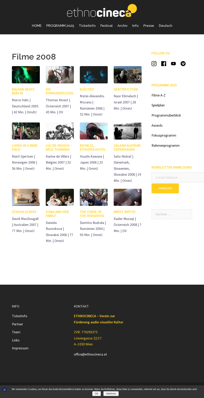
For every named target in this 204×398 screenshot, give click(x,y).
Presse (148, 26)
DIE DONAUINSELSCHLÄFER (63, 91)
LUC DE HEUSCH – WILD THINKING (59, 147)
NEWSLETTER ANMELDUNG (172, 167)
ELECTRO (87, 89)
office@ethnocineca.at (90, 354)
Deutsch (165, 26)
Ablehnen (111, 393)
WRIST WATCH (124, 211)
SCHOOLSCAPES (24, 211)
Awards (157, 125)
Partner (17, 324)
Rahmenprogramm (166, 145)
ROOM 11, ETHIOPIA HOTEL (93, 147)
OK (96, 393)
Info (135, 26)
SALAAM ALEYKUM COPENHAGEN (127, 147)
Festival (106, 26)
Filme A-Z (159, 95)
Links (16, 340)
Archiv (122, 26)
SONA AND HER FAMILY (57, 213)
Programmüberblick (166, 115)
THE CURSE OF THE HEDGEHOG (92, 213)
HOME (37, 26)
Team (16, 332)
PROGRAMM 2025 (60, 26)
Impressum (20, 348)
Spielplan (158, 105)
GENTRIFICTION (126, 89)
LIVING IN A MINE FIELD (24, 147)
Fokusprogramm (164, 135)
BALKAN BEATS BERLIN (23, 91)
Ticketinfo (87, 26)
